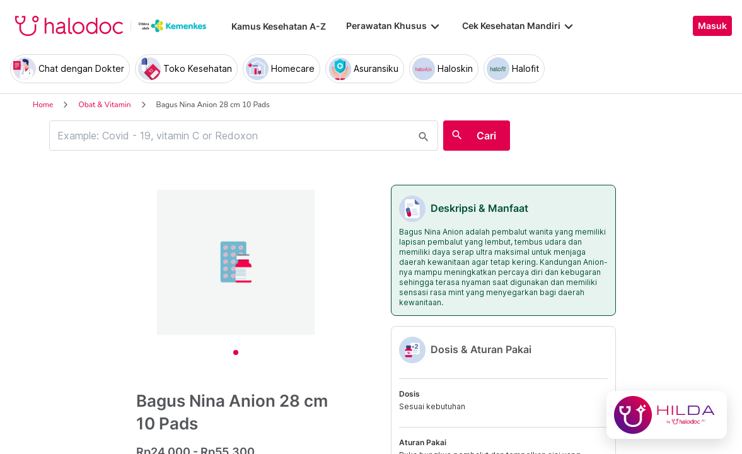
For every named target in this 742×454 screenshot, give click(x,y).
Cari (486, 135)
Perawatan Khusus (394, 25)
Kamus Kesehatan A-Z (278, 26)
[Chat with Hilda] (666, 415)
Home (43, 105)
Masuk (712, 26)
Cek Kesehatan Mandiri (519, 25)
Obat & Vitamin (104, 105)
